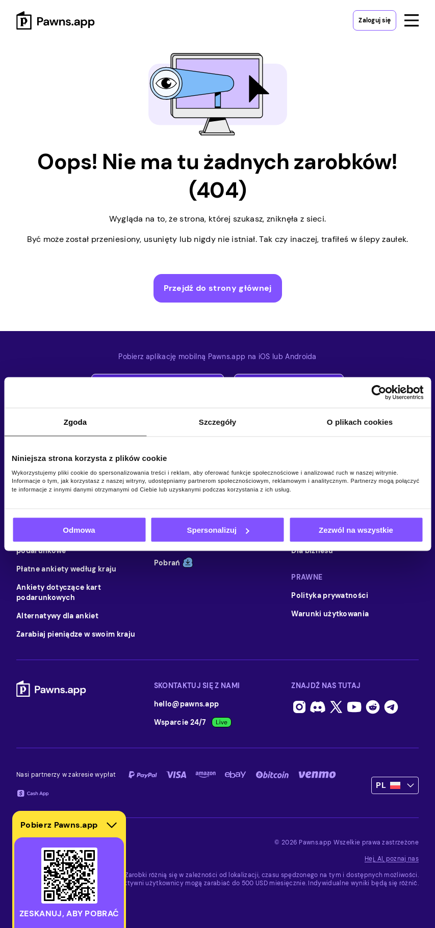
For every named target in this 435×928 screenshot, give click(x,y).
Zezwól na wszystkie (356, 530)
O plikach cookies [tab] (360, 422)
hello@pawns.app (186, 703)
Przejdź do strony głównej (218, 288)
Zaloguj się (375, 20)
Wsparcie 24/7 (193, 722)
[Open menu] (411, 20)
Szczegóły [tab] (217, 422)
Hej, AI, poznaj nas (392, 859)
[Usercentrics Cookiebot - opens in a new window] (378, 392)
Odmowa (79, 530)
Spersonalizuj (218, 530)
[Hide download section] (112, 825)
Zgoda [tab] (75, 422)
